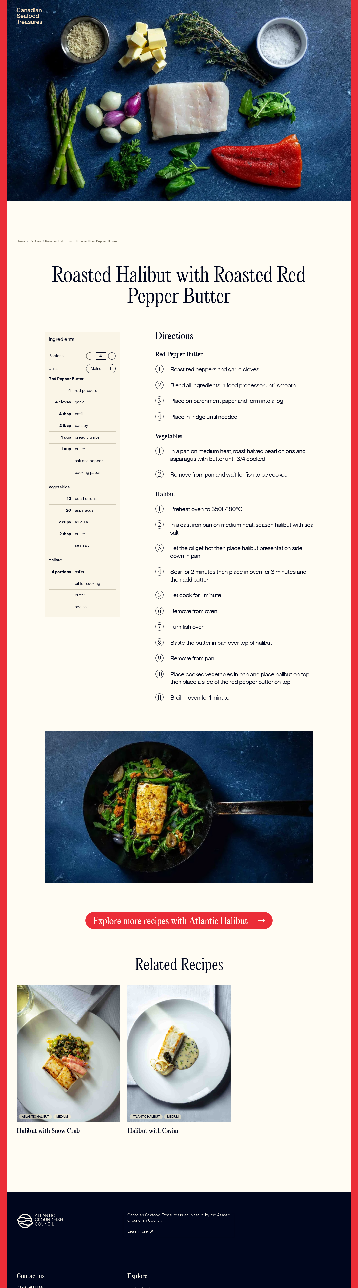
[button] (338, 11)
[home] (29, 16)
